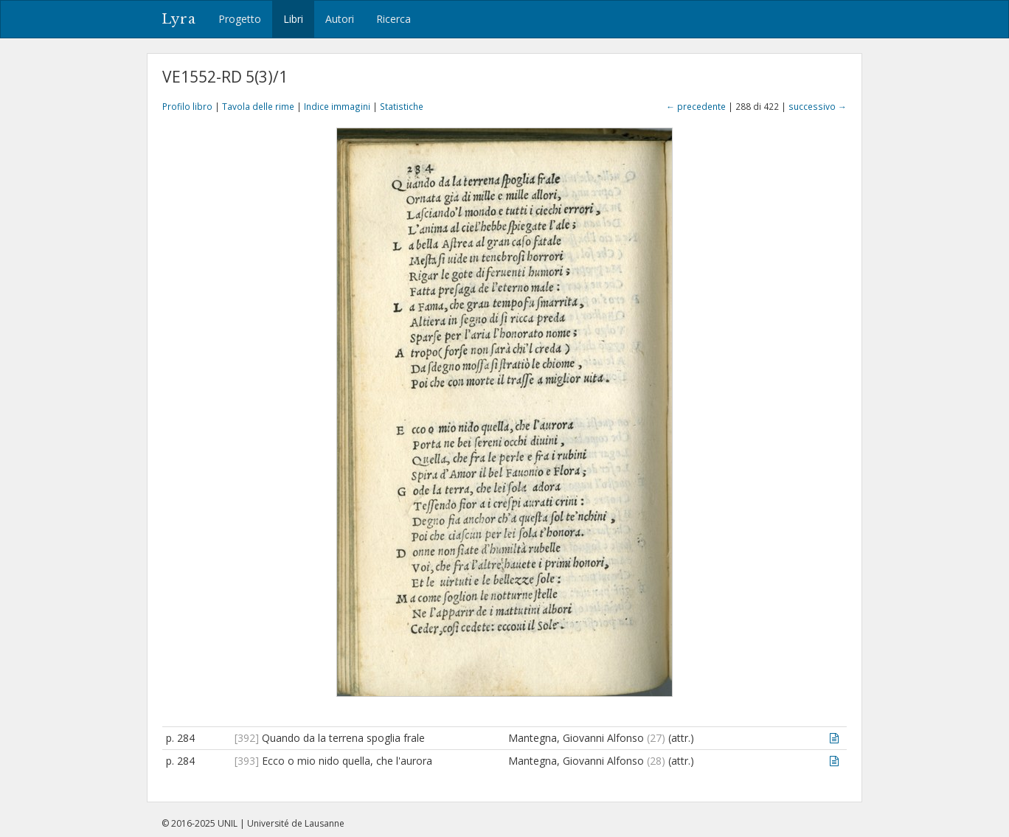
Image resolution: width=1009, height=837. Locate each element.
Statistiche (401, 106)
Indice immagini (337, 106)
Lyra (179, 19)
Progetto (239, 19)
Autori (339, 19)
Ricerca (393, 19)
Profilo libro (187, 106)
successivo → (817, 106)
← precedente (696, 106)
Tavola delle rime (258, 106)
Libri (293, 19)
